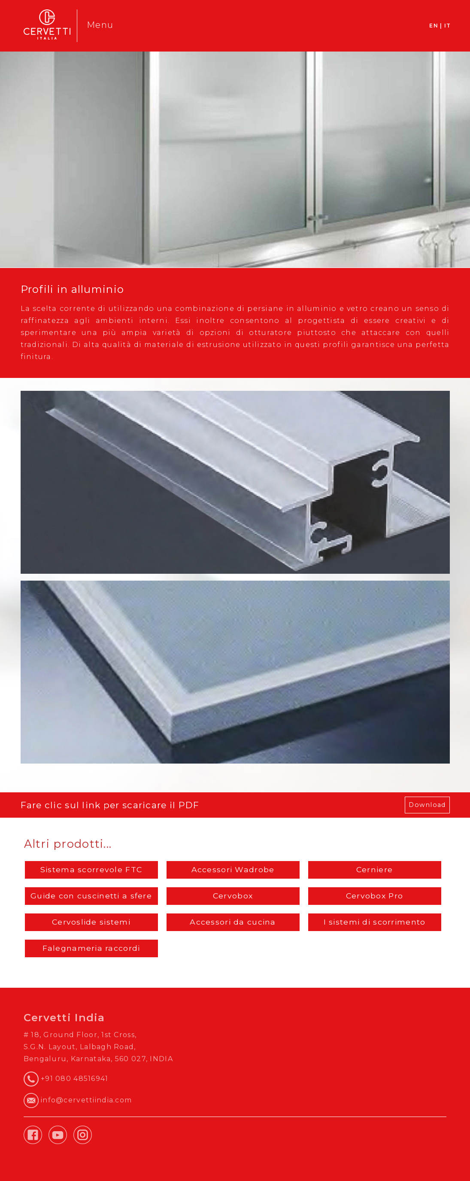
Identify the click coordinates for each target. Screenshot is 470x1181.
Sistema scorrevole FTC (91, 869)
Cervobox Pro (374, 895)
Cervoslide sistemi (91, 921)
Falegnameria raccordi (91, 948)
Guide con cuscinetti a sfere (91, 895)
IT (447, 25)
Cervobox (233, 895)
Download (427, 805)
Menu (100, 25)
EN (433, 25)
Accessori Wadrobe (233, 869)
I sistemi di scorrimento (375, 921)
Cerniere (374, 869)
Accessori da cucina (233, 921)
